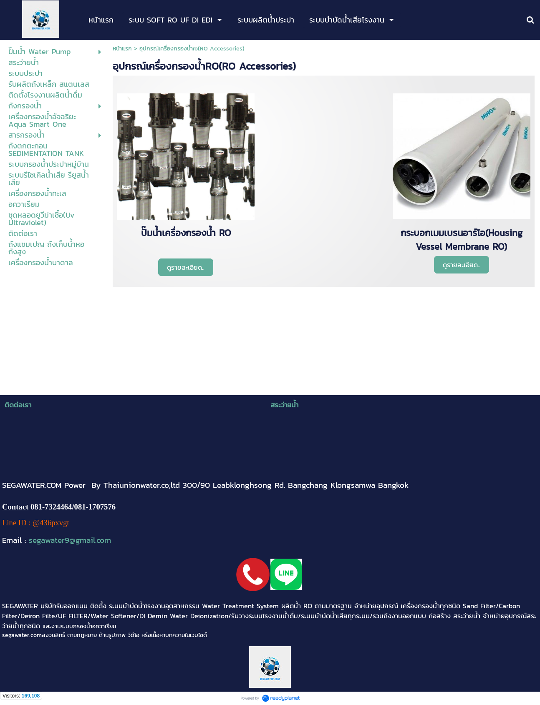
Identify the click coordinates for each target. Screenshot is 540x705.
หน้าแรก (122, 48)
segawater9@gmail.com (70, 540)
